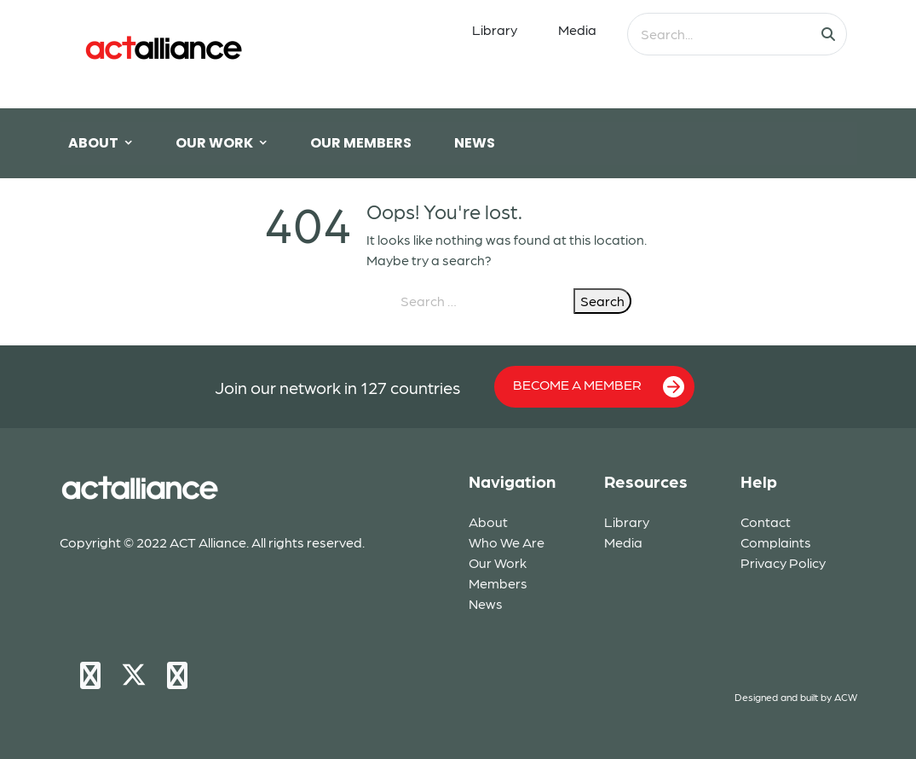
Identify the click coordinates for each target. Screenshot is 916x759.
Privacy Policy (783, 562)
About (488, 521)
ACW (845, 697)
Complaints (775, 542)
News (486, 603)
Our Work (498, 562)
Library (494, 29)
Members (498, 583)
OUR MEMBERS (361, 143)
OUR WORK (214, 143)
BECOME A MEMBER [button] (598, 386)
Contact (765, 521)
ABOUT (93, 143)
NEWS (474, 143)
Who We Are (506, 542)
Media (577, 29)
